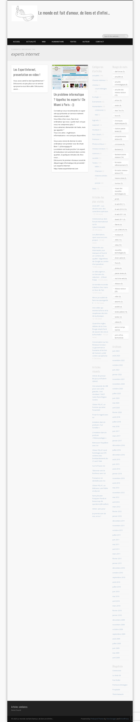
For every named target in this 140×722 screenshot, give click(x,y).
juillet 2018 (116, 422)
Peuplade (116, 689)
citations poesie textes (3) (120, 129)
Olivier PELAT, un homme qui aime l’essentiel (99, 407)
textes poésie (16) (121, 312)
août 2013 (116, 483)
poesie (97, 183)
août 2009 (116, 639)
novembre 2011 (118, 525)
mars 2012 (116, 507)
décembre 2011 (118, 521)
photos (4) (118, 268)
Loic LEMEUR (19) (121, 230)
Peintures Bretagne (119, 685)
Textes (73, 41)
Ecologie (95, 97)
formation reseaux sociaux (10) (121, 171)
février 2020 (117, 412)
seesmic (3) (118, 302)
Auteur (86, 41)
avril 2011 (116, 549)
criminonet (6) (119, 144)
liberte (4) (118, 224)
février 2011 (117, 558)
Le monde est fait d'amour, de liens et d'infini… (74, 13)
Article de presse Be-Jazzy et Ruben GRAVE (99, 378)
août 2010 (116, 582)
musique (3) (119, 235)
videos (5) (118, 322)
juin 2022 (115, 370)
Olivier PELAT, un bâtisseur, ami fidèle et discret (100, 488)
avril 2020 (116, 407)
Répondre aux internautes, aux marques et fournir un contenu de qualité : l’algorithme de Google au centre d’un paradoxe (100, 255)
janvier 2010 (117, 615)
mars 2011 (116, 554)
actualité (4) (119, 77)
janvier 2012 (117, 516)
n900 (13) (118, 240)
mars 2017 (116, 436)
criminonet (99, 110)
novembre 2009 (118, 624)
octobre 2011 (117, 530)
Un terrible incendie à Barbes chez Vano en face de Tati (100, 287)
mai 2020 (115, 403)
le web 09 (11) (120, 204)
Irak (96, 114)
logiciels (95, 120)
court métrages (101, 88)
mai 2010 (115, 596)
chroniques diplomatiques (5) (121, 122)
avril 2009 (116, 657)
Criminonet (116, 670)
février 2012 (117, 511)
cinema (95, 85)
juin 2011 (115, 539)
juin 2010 (115, 591)
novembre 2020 (118, 384)
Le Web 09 (116, 675)
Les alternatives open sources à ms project (99, 237)
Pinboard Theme (97, 719)
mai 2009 (115, 653)
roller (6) (118, 296)
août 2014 (116, 469)
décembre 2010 (118, 568)
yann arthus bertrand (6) (119, 336)
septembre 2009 (118, 634)
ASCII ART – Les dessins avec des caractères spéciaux (100, 209)
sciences (95, 153)
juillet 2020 (116, 393)
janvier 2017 (117, 440)
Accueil (16, 41)
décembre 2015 (118, 455)
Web (43, 41)
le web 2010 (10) (121, 209)
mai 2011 (115, 544)
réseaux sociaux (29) (120, 290)
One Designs (111, 719)
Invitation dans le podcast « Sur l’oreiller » (98, 425)
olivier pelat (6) (120, 258)
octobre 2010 (117, 572)
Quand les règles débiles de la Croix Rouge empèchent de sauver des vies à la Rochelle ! (100, 329)
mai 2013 (115, 488)
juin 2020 (115, 398)
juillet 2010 (116, 587)
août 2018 (116, 417)
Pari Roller (116, 680)
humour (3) (118, 183)
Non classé (96, 134)
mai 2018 (115, 426)
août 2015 (116, 459)
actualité (95, 75)
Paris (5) (117, 263)
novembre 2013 (118, 478)
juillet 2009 (116, 643)
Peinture (95, 139)
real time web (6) (121, 278)
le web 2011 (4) (120, 214)
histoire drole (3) (120, 178)
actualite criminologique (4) (121, 83)
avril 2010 (116, 601)
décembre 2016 (118, 445)
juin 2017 (115, 431)
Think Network (117, 694)
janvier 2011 (117, 563)
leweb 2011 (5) (120, 219)
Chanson (98, 171)
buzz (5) (117, 116)
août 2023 (116, 355)
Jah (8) (117, 199)
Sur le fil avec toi (98, 466)
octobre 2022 (117, 365)
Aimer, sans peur (98, 509)
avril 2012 (116, 502)
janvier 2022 (117, 374)
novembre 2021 (118, 379)
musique (95, 130)
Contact (100, 41)
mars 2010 (116, 606)
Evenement (96, 102)
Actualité (31, 41)
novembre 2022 (118, 360)
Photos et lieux (98, 144)
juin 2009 (115, 648)
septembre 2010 (118, 577)
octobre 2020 (117, 388)
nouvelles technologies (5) (120, 251)
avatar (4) (118, 105)
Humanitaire (58, 41)
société (95, 158)
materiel (95, 125)
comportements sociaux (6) (120, 137)
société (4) (118, 307)
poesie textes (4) (120, 273)
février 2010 (117, 610)
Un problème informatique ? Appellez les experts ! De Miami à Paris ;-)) (69, 99)
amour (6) (118, 100)
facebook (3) (119, 149)
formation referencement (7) (121, 163)
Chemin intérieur (99, 80)
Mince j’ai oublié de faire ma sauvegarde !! (100, 300)
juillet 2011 (116, 535)
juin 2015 (115, 464)
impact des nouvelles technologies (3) (120, 191)
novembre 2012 (118, 492)
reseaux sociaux (98, 149)
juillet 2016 (116, 450)
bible (97, 166)
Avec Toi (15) (119, 110)
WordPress (124, 719)
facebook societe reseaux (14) (120, 155)
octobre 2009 (117, 629)
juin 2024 (115, 351)
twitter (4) (118, 317)
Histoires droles (101, 175)
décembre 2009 (118, 620)
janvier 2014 (117, 473)
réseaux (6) (118, 283)
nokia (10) (118, 245)
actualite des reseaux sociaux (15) (120, 92)
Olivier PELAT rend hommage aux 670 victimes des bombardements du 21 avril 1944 (100, 455)
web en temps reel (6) (120, 328)
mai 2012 (115, 497)
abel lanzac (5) (120, 71)
